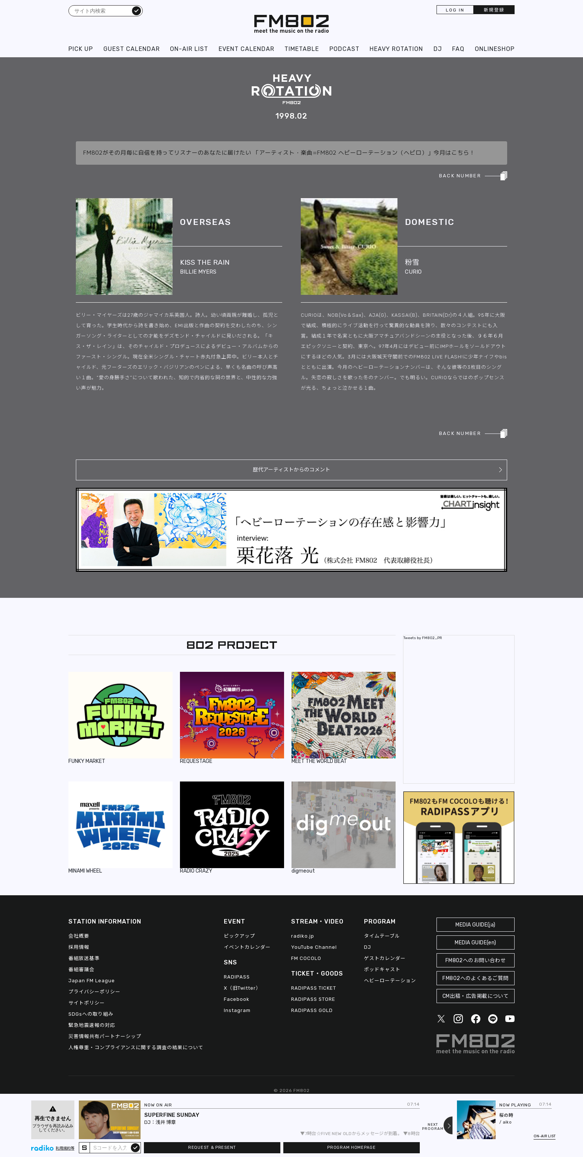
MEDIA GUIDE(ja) (475, 925)
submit (135, 1147)
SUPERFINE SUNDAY (171, 1115)
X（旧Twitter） (242, 988)
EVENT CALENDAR (246, 48)
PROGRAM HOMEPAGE (351, 1147)
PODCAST (344, 48)
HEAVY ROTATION (396, 48)
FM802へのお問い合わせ (475, 960)
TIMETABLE (301, 48)
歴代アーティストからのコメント (291, 470)
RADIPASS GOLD (312, 1010)
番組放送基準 (84, 958)
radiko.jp (302, 936)
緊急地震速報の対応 (91, 1025)
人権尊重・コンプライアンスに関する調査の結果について (135, 1047)
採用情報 (78, 947)
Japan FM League (91, 980)
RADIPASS (237, 977)
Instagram (237, 1010)
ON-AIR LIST (189, 48)
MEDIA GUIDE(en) (475, 943)
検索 (136, 10)
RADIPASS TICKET (313, 988)
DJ (438, 48)
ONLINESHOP (495, 48)
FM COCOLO (306, 958)
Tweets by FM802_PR (422, 638)
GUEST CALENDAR (131, 48)
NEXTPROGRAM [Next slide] (433, 1126)
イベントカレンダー (247, 947)
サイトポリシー (86, 1003)
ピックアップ (239, 936)
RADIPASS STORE (313, 999)
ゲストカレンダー (385, 958)
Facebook (236, 999)
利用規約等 (65, 1148)
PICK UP (80, 48)
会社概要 (78, 936)
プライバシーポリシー (94, 992)
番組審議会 (81, 969)
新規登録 (494, 10)
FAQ (458, 48)
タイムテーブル (382, 936)
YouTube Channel (314, 947)
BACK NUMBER (460, 175)
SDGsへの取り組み (90, 1014)
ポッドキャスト (382, 969)
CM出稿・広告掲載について (475, 996)
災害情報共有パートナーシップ (104, 1036)
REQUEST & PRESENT (212, 1147)
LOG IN (455, 10)
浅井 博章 (165, 1122)
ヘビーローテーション (390, 980)
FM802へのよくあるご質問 (475, 978)
